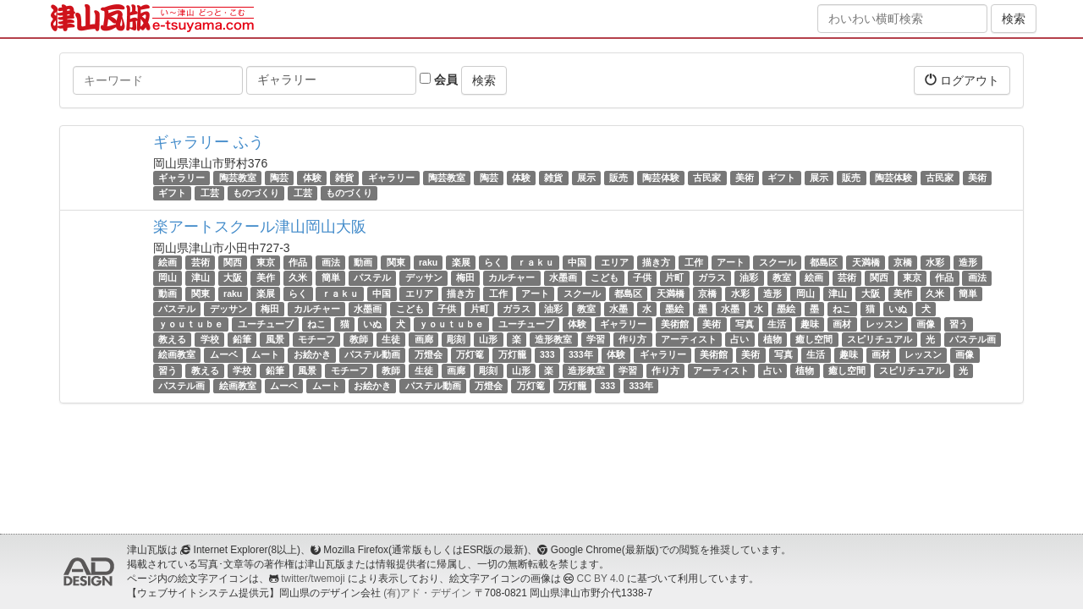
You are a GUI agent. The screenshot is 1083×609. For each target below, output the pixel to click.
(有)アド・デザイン (427, 593)
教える (172, 339)
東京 (265, 262)
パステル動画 (372, 354)
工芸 (210, 193)
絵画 (167, 262)
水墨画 (563, 278)
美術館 (675, 324)
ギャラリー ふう (208, 142)
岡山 (167, 278)
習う (958, 324)
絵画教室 (176, 354)
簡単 (331, 278)
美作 (265, 278)
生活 (776, 324)
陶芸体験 (660, 178)
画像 (925, 324)
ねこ (842, 309)
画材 (842, 324)
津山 (200, 278)
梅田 (465, 278)
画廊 (424, 339)
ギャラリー (181, 178)
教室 (781, 278)
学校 (210, 339)
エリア (615, 262)
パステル (372, 278)
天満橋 (866, 262)
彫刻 (456, 339)
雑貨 (344, 178)
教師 (358, 339)
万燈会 (429, 354)
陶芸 (279, 178)
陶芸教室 (237, 178)
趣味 (809, 324)
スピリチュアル (879, 339)
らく (493, 262)
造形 (968, 262)
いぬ (897, 309)
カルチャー (511, 278)
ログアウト (962, 80)
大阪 (232, 278)
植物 (772, 339)
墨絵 (674, 309)
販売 (618, 178)
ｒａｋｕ (535, 262)
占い (739, 339)
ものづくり (256, 193)
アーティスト (689, 339)
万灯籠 (512, 354)
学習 (595, 339)
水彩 (935, 262)
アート (731, 262)
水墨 (618, 309)
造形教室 (553, 339)
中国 (577, 262)
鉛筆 (242, 339)
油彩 (748, 278)
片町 (674, 278)
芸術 (200, 262)
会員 (439, 79)
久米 (298, 278)
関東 (396, 262)
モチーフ (316, 339)
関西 (232, 262)
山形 (488, 339)
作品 (298, 262)
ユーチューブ (266, 324)
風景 (275, 339)
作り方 (632, 339)
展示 (586, 178)
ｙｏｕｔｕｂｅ (190, 324)
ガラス (712, 278)
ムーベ (224, 354)
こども (604, 278)
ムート (265, 354)
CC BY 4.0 (600, 578)
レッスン (884, 324)
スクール (777, 262)
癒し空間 (814, 339)
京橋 (902, 262)
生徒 (391, 339)
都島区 (824, 262)
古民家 (707, 178)
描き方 (656, 262)
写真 (744, 324)
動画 (363, 262)
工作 (693, 262)
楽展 (461, 262)
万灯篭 (470, 354)
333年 (581, 354)
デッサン (424, 278)
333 (547, 354)
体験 (312, 178)
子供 (642, 278)
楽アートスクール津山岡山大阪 (259, 226)
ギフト (781, 178)
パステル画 (972, 339)
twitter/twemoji (312, 578)
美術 (744, 178)
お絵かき (312, 354)
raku (428, 262)
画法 (331, 262)
